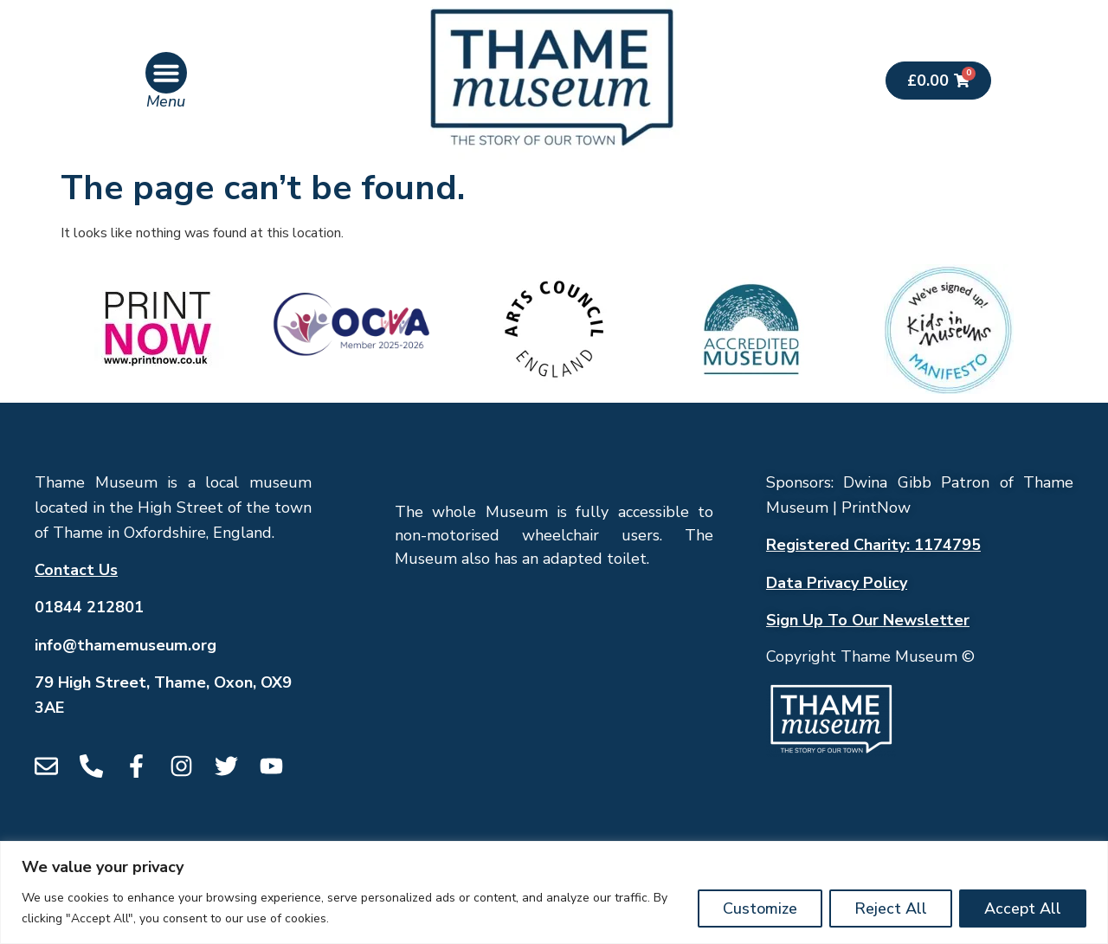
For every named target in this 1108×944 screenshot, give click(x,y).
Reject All (890, 908)
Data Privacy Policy (836, 582)
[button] (166, 73)
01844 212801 (89, 607)
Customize (760, 908)
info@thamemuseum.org (125, 645)
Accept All (1022, 908)
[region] (554, 892)
